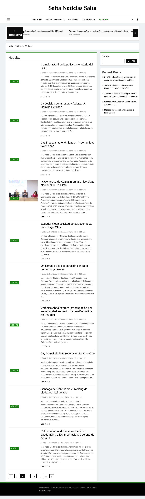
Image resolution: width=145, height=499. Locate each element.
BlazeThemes (45, 494)
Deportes (73, 19)
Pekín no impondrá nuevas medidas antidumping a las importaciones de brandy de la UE (68, 438)
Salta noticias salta (72, 8)
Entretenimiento (55, 19)
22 (46, 480)
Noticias (103, 19)
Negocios (37, 19)
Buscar (106, 56)
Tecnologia (89, 19)
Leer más (45, 96)
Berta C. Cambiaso (49, 73)
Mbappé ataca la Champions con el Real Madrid (45, 31)
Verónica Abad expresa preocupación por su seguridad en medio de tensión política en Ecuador (67, 311)
